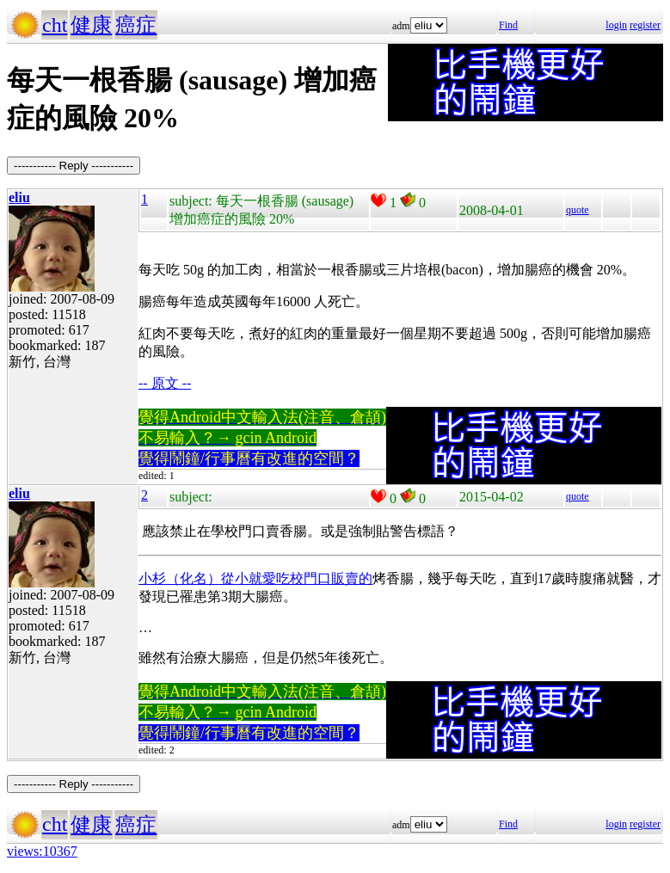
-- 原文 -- (164, 383)
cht (54, 25)
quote (577, 210)
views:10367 (42, 851)
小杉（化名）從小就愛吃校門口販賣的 (255, 578)
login (616, 25)
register (645, 25)
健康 (91, 25)
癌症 (136, 25)
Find (508, 25)
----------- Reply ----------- (73, 165)
